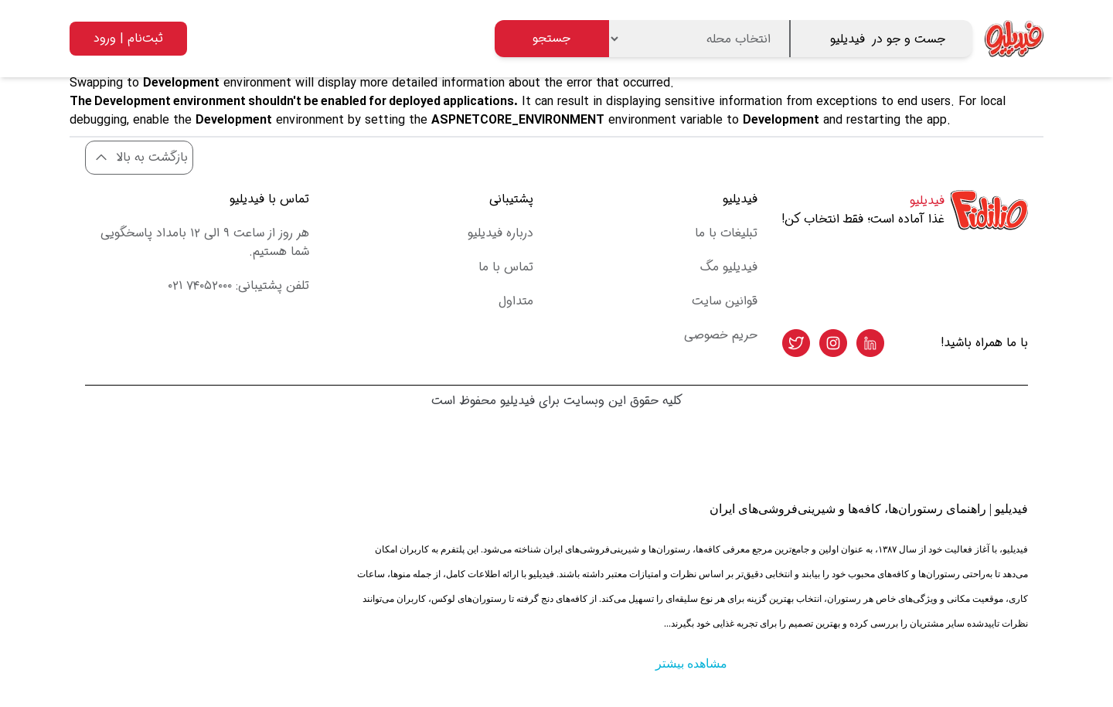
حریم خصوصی (720, 335)
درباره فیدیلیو (500, 233)
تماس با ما (505, 267)
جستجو (551, 38)
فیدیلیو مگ (728, 267)
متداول (516, 301)
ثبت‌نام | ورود (128, 38)
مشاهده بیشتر (691, 663)
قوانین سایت (724, 301)
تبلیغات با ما (726, 233)
